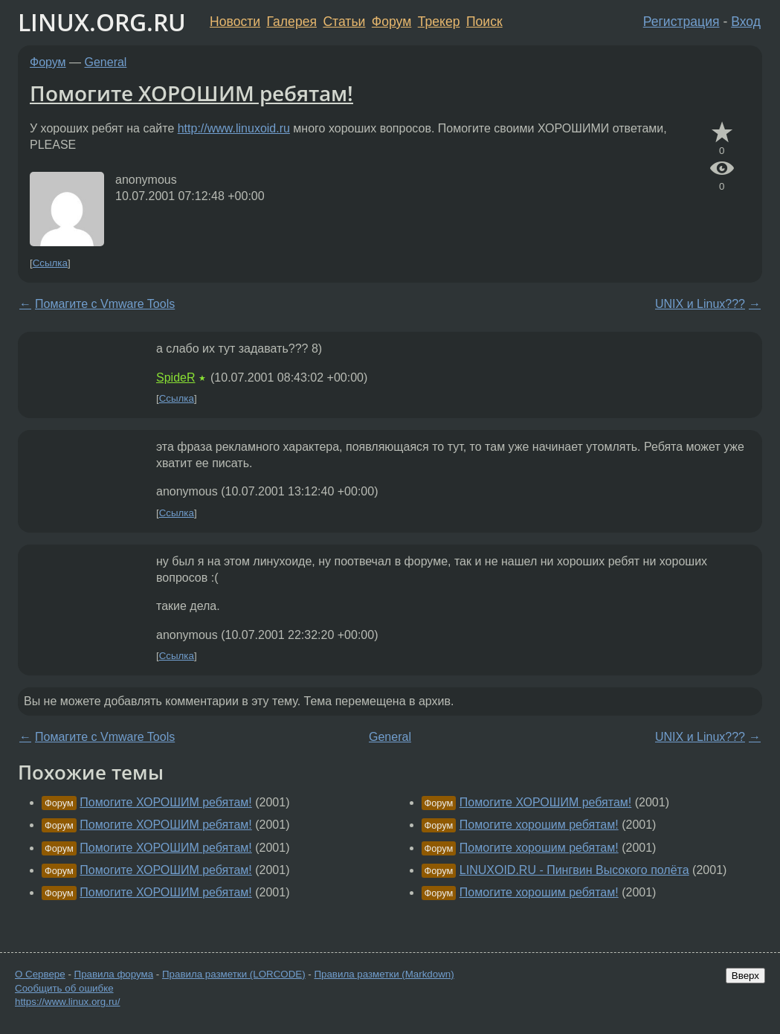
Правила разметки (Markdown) (384, 974)
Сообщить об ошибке (64, 988)
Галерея (292, 21)
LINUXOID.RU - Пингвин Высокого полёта (574, 870)
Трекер (439, 21)
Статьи (344, 21)
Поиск (484, 21)
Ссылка (50, 263)
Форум (391, 21)
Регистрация (681, 21)
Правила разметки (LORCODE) (234, 974)
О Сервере (40, 974)
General (106, 62)
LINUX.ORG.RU (102, 22)
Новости (235, 21)
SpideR (175, 377)
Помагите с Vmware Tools (105, 304)
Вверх (745, 975)
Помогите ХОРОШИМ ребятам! (191, 93)
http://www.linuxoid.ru (234, 128)
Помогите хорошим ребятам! (539, 824)
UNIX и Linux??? (700, 304)
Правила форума (114, 974)
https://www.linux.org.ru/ (67, 1001)
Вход (746, 21)
